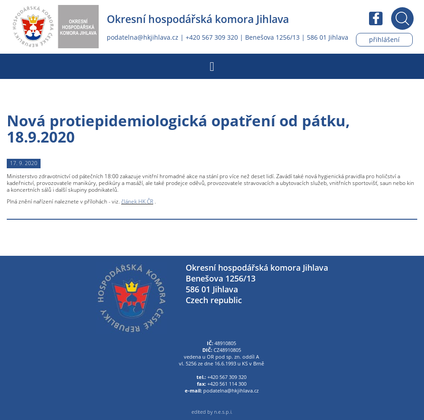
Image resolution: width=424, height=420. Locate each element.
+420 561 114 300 (226, 384)
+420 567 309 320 (212, 37)
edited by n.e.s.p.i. (212, 412)
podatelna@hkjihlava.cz (142, 37)
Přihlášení (384, 39)
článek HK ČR (137, 201)
